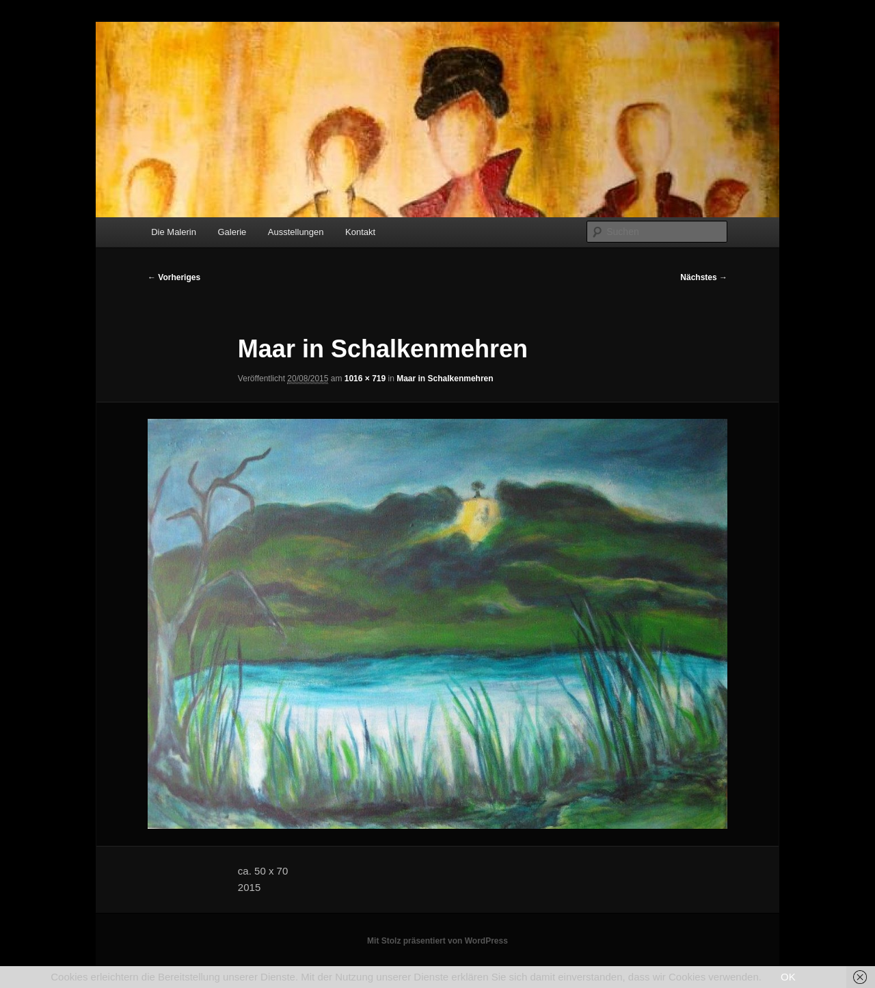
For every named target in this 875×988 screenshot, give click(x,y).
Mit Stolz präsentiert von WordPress (437, 941)
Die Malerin (173, 232)
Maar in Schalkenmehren (444, 378)
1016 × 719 (365, 378)
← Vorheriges (174, 277)
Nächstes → (703, 277)
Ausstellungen (296, 232)
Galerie (231, 232)
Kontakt (360, 232)
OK (788, 977)
